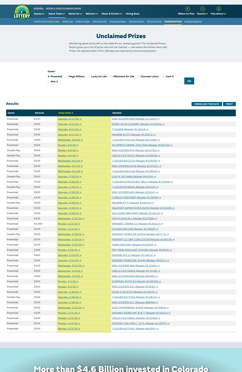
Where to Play (186, 13)
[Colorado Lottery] (22, 12)
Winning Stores (154, 21)
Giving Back (133, 13)
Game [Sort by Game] (11, 111)
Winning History (136, 21)
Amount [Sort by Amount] (39, 111)
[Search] (202, 8)
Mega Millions (77, 76)
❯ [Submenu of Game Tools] (63, 14)
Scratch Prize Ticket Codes (47, 21)
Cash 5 (170, 76)
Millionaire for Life (123, 76)
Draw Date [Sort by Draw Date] (65, 111)
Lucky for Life (99, 76)
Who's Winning (99, 21)
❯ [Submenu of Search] (206, 14)
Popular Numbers (118, 21)
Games (38, 13)
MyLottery (217, 13)
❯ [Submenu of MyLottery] (224, 14)
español (39, 8)
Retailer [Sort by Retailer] (117, 111)
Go (190, 81)
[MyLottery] (218, 8)
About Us (74, 13)
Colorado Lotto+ (150, 76)
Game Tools (55, 13)
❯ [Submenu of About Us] (80, 14)
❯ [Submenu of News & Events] (121, 14)
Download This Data (205, 103)
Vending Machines (193, 21)
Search (201, 13)
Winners (90, 13)
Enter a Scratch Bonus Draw (63, 8)
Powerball (56, 76)
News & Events (110, 13)
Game (51, 71)
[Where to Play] (187, 8)
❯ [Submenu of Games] (43, 14)
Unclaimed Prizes (173, 21)
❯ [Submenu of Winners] (97, 14)
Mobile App (67, 21)
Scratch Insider (83, 21)
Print (229, 103)
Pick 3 (54, 81)
